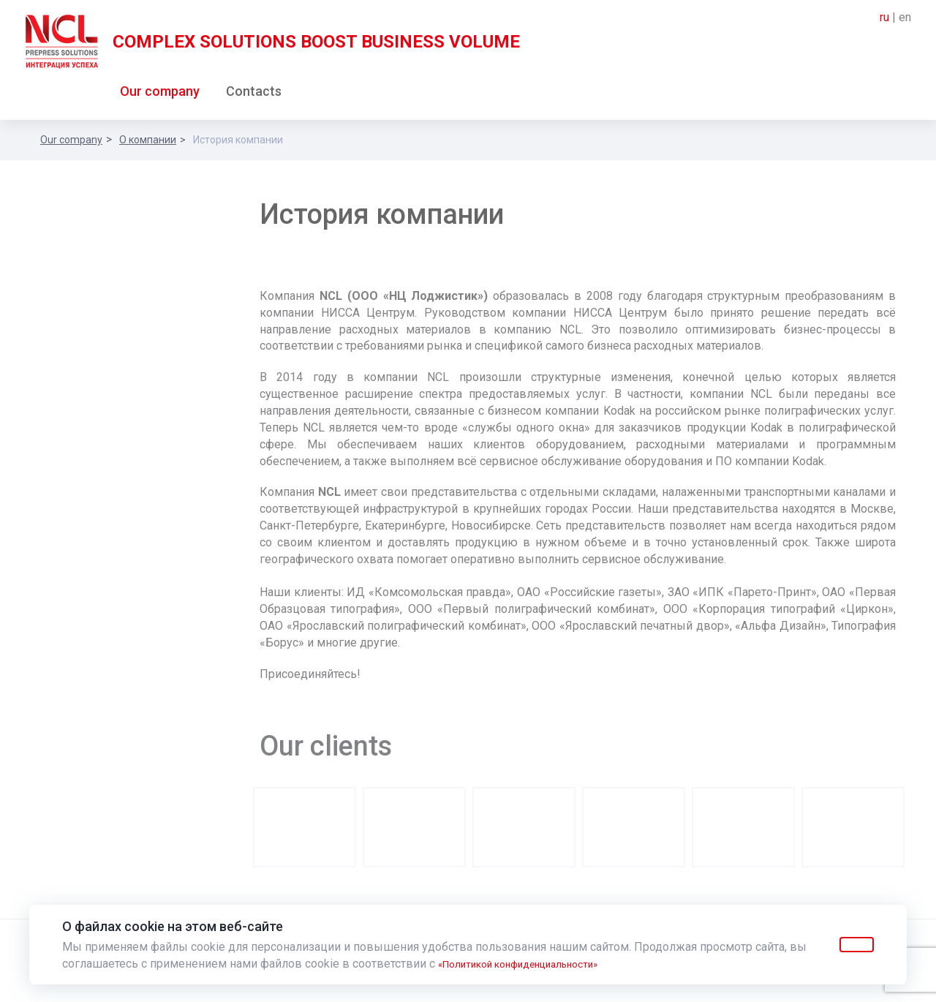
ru (884, 17)
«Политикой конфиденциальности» (535, 964)
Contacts (254, 94)
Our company (160, 94)
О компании (147, 142)
